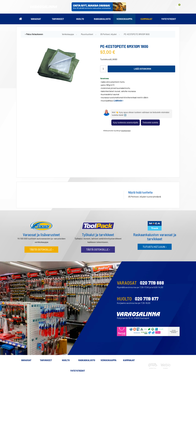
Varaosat (36, 18)
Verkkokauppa (124, 18)
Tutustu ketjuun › (155, 207)
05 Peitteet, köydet (108, 34)
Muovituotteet (87, 34)
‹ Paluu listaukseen (34, 34)
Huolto (80, 18)
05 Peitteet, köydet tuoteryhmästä (144, 157)
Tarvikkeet (58, 18)
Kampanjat (146, 18)
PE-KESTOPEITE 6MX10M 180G (137, 34)
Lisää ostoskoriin (142, 69)
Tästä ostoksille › (41, 209)
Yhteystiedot (168, 18)
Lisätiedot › (119, 100)
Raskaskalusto (102, 18)
